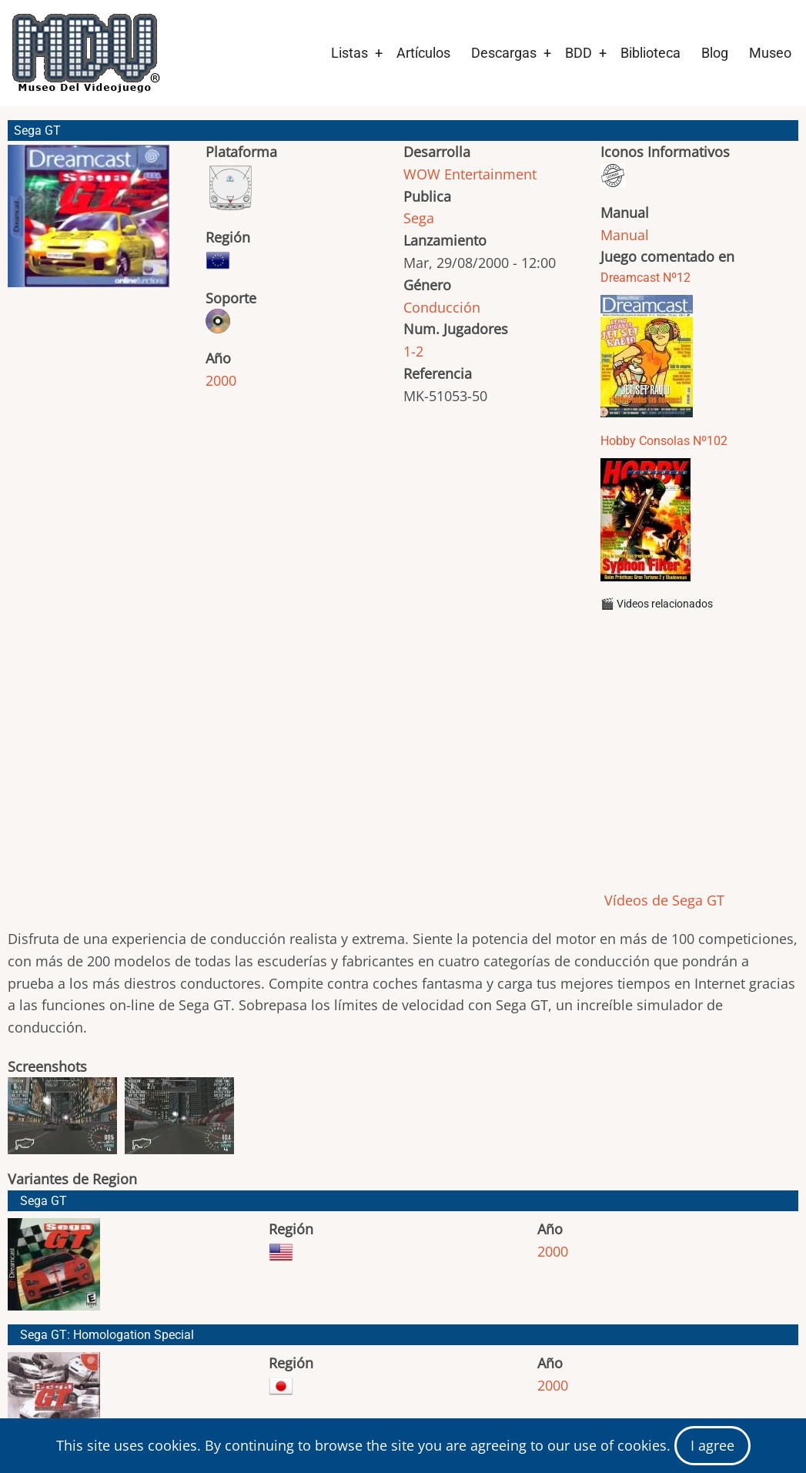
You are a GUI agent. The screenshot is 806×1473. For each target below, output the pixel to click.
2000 (221, 380)
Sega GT (43, 1200)
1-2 (413, 351)
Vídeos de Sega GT (662, 900)
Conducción (441, 307)
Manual (624, 235)
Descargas (504, 53)
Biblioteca (650, 53)
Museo (770, 53)
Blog (714, 53)
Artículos (423, 53)
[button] (88, 223)
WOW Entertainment (470, 174)
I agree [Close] (712, 1445)
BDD (578, 53)
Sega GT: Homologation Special (107, 1334)
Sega (418, 218)
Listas (349, 53)
